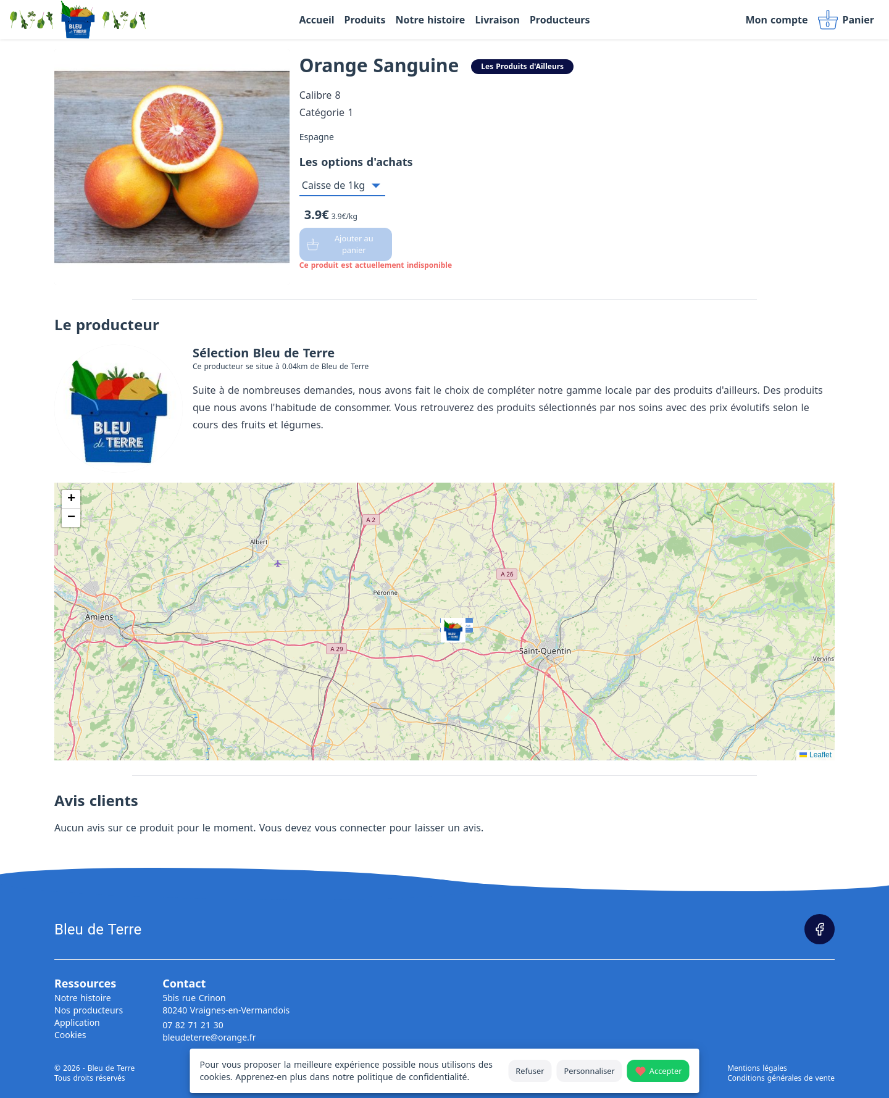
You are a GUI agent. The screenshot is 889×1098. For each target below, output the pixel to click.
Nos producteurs (88, 1010)
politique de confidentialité (412, 1077)
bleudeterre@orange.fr (209, 1037)
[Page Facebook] (819, 929)
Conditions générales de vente (781, 1078)
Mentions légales (757, 1068)
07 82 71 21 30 (192, 1025)
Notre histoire (82, 998)
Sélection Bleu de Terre (264, 352)
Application (77, 1022)
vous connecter (350, 827)
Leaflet (815, 755)
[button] (444, 621)
